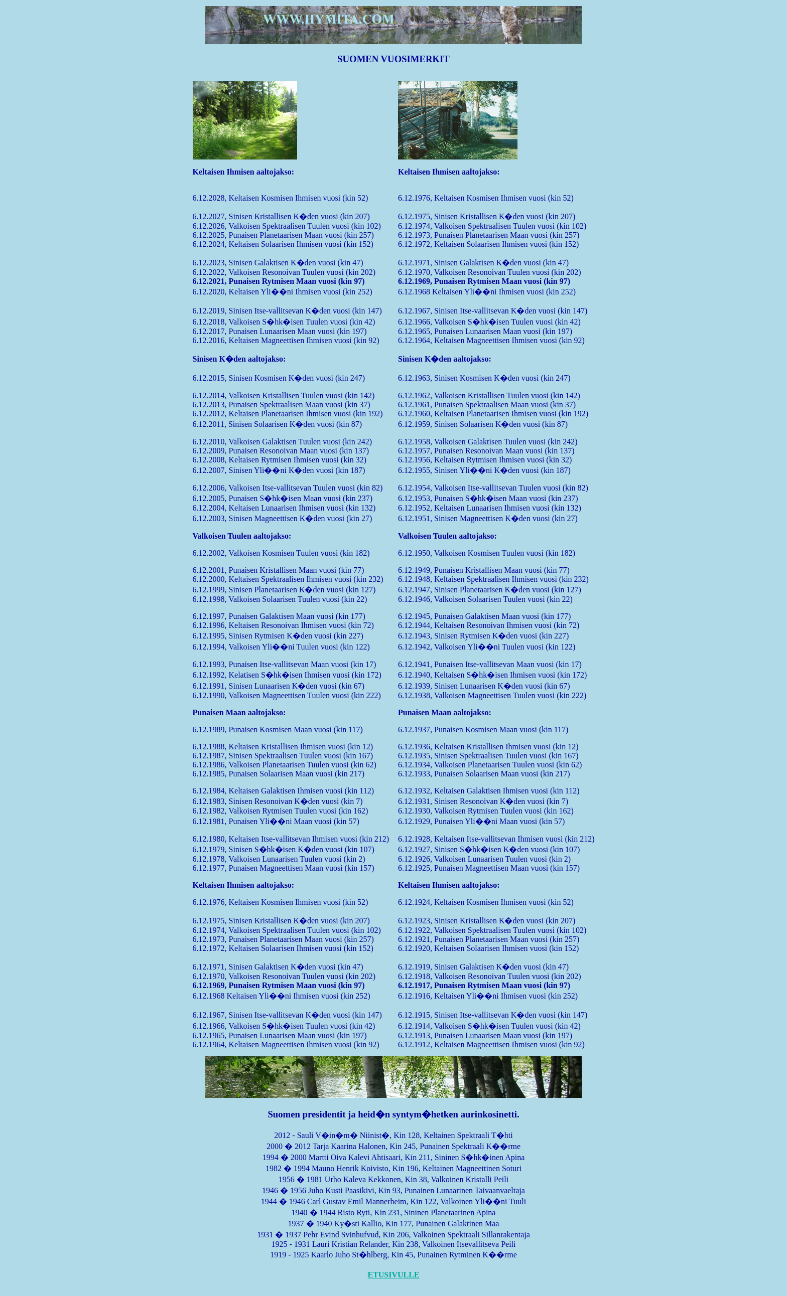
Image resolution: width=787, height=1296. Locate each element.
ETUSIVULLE (393, 1274)
